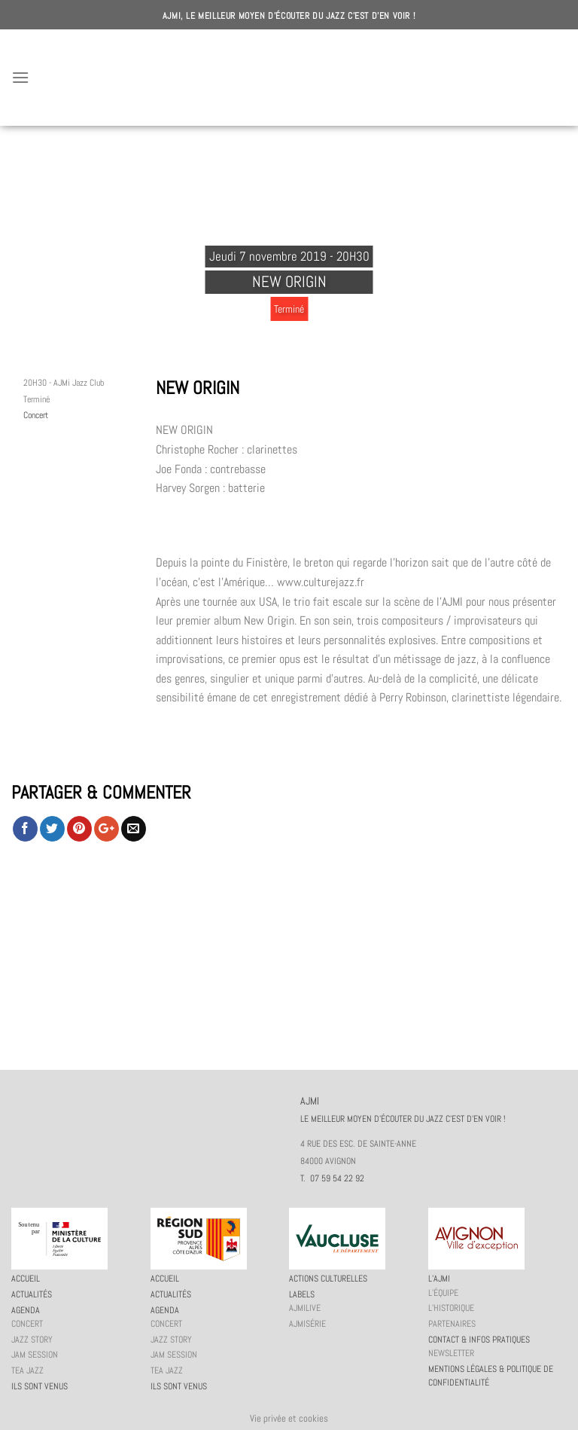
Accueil (25, 1278)
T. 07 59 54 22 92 (332, 1178)
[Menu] (20, 77)
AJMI (289, 78)
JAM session (34, 1354)
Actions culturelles (328, 1278)
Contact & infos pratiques (479, 1339)
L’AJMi (439, 1278)
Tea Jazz (27, 1370)
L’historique (451, 1308)
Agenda (25, 1310)
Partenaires (452, 1323)
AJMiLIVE (305, 1308)
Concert (35, 415)
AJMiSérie (307, 1323)
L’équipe (443, 1293)
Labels (302, 1294)
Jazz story (32, 1339)
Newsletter (451, 1353)
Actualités (31, 1294)
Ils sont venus (39, 1386)
